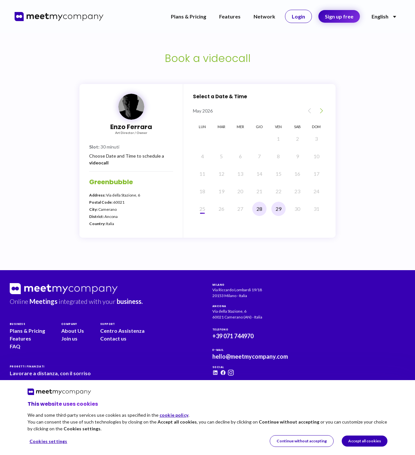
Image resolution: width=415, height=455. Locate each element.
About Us (72, 331)
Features (230, 16)
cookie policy (174, 415)
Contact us (113, 338)
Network (264, 16)
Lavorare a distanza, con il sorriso (50, 373)
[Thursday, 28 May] (259, 209)
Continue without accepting (302, 440)
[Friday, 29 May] (278, 209)
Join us (69, 338)
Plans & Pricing (188, 16)
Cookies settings (48, 441)
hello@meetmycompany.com (250, 356)
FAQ (15, 346)
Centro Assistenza (122, 331)
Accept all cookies (364, 440)
